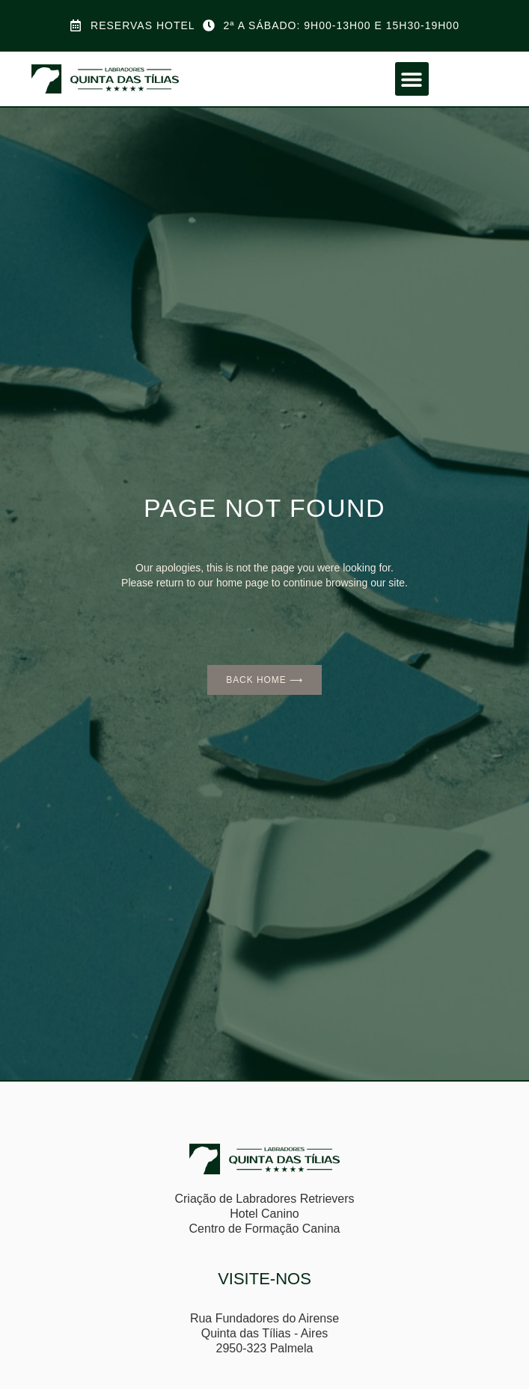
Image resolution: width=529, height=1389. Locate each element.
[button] (412, 79)
